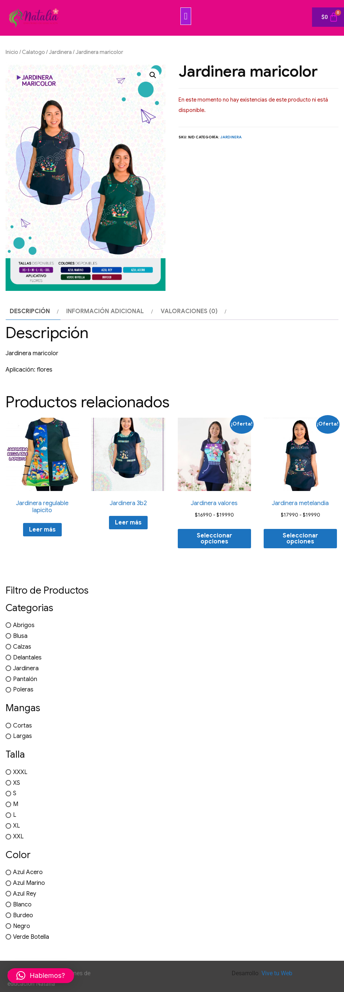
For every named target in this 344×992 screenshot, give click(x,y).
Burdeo (23, 915)
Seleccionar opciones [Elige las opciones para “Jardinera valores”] (214, 538)
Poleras (23, 689)
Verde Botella (31, 937)
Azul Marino (29, 883)
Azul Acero (28, 872)
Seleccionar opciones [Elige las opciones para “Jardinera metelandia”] (300, 538)
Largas (22, 736)
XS (16, 782)
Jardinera (60, 52)
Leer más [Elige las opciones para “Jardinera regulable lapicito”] (42, 529)
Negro (21, 926)
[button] (186, 16)
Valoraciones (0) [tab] (189, 311)
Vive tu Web (276, 973)
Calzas (22, 647)
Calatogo (33, 52)
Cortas (22, 725)
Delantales (27, 657)
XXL (18, 836)
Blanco (22, 904)
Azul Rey (24, 894)
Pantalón (25, 679)
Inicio (12, 52)
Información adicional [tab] (105, 311)
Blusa (20, 636)
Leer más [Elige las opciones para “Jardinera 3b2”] (128, 522)
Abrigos (24, 625)
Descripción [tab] (30, 311)
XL (16, 825)
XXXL (20, 772)
